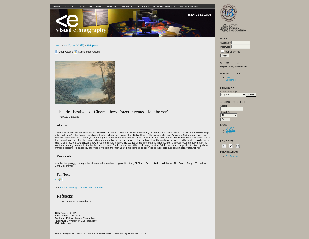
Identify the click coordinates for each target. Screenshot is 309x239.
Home (57, 6)
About (69, 6)
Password (225, 47)
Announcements (164, 6)
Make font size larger (238, 146)
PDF (57, 179)
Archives (142, 6)
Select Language (228, 92)
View (228, 77)
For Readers (232, 156)
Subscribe (231, 80)
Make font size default (231, 146)
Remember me (232, 52)
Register (95, 6)
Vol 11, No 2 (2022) (74, 45)
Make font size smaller (224, 146)
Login (81, 6)
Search (111, 6)
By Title (229, 133)
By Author (230, 130)
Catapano (92, 45)
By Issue (230, 128)
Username (225, 43)
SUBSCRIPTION (189, 6)
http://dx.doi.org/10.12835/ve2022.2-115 (81, 187)
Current (126, 6)
